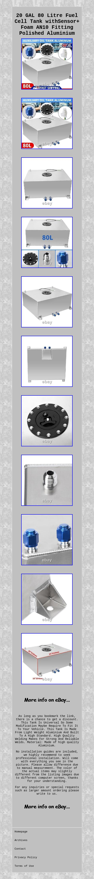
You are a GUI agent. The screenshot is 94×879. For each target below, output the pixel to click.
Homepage (21, 831)
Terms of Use (24, 866)
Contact (20, 848)
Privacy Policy (26, 857)
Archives (21, 840)
